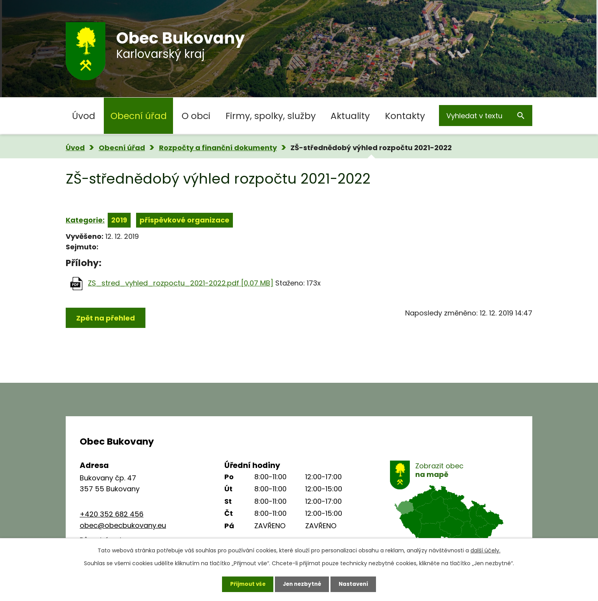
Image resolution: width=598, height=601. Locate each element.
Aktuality (350, 115)
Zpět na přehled (105, 318)
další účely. (485, 550)
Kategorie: (85, 220)
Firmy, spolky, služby (271, 115)
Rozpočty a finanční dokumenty (218, 147)
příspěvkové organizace (184, 220)
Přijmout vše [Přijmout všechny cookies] (245, 583)
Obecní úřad (138, 115)
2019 (119, 220)
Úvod (83, 115)
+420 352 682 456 (111, 514)
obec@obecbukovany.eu (123, 525)
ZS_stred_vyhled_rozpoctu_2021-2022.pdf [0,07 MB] (180, 283)
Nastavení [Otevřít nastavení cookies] (355, 583)
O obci (196, 115)
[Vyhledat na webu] (485, 115)
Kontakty (405, 115)
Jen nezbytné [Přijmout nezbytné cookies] (302, 583)
